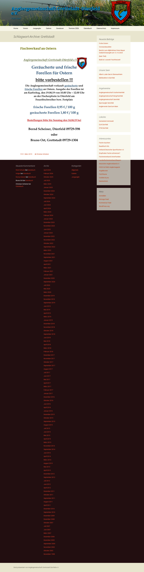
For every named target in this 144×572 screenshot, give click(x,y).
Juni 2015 (47, 432)
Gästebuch (88, 28)
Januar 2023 (48, 233)
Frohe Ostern (103, 43)
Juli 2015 (47, 428)
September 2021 (49, 257)
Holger (18, 173)
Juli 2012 (47, 481)
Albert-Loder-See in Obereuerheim (110, 74)
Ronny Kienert (21, 177)
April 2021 (47, 264)
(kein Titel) (102, 56)
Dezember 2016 (49, 397)
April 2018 (47, 344)
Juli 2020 (47, 285)
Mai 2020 (47, 289)
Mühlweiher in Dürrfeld (107, 78)
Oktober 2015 (48, 418)
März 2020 (47, 292)
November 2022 (49, 240)
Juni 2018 (47, 337)
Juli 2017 (47, 372)
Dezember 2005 (49, 540)
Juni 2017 (47, 376)
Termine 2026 (74, 28)
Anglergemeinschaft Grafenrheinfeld (111, 92)
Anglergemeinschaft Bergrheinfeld (111, 96)
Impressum (115, 28)
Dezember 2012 (49, 474)
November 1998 (49, 554)
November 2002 (49, 547)
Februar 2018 (48, 351)
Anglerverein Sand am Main (108, 106)
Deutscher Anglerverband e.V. (109, 164)
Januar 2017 (48, 393)
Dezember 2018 (49, 324)
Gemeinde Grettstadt (106, 121)
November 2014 (49, 446)
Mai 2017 (47, 379)
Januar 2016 (48, 411)
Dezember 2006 (49, 537)
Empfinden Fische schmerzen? (109, 153)
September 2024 (49, 198)
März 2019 (47, 317)
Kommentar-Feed (105, 203)
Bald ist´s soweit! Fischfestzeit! (109, 60)
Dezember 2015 (49, 414)
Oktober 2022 (48, 243)
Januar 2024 (48, 219)
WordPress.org (104, 206)
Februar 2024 (48, 215)
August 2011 (48, 502)
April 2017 (47, 383)
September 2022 (49, 247)
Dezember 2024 (49, 191)
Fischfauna (103, 174)
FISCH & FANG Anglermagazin (109, 167)
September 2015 (49, 421)
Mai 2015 (47, 435)
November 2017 (49, 358)
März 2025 (47, 184)
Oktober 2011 (48, 495)
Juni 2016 (47, 404)
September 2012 (49, 477)
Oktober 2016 (48, 400)
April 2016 (47, 407)
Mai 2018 (47, 341)
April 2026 (47, 170)
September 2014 (49, 449)
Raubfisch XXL (104, 146)
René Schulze (20, 170)
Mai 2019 (47, 310)
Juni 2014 (47, 453)
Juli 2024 (47, 201)
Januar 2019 (48, 320)
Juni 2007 (47, 530)
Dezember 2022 (49, 236)
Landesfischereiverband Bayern (110, 160)
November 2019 (49, 299)
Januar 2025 (48, 187)
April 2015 (47, 439)
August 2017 (48, 369)
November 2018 (49, 327)
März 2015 (47, 442)
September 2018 (49, 334)
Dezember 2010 (49, 509)
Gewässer (60, 28)
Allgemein (75, 170)
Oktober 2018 (48, 331)
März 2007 (47, 533)
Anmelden (102, 196)
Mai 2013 (47, 467)
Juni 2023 (47, 229)
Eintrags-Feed (104, 199)
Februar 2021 (48, 271)
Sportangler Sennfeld (106, 103)
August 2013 (48, 463)
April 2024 (47, 208)
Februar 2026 (48, 173)
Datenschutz (101, 28)
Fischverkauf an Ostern (38, 48)
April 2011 (47, 505)
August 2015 (48, 425)
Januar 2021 (48, 275)
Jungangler (37, 28)
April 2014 (47, 456)
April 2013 (47, 470)
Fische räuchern (104, 143)
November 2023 (49, 226)
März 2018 (47, 348)
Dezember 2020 (49, 278)
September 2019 (49, 303)
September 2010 (49, 512)
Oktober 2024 (48, 194)
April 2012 (47, 488)
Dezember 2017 (49, 355)
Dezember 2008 (49, 519)
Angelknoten (103, 171)
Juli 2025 (47, 180)
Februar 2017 (48, 390)
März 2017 (47, 386)
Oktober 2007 (48, 523)
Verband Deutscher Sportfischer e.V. (111, 150)
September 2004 (49, 544)
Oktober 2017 (48, 362)
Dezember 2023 (49, 222)
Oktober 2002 (48, 550)
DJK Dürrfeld (103, 124)
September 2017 (49, 365)
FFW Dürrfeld (103, 128)
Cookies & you (104, 178)
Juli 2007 (47, 526)
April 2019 (47, 313)
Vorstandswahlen (105, 47)
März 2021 (47, 268)
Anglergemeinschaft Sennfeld (109, 99)
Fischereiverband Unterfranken (109, 157)
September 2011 (49, 498)
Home (16, 28)
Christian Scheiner (42, 154)
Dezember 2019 (49, 296)
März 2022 (47, 250)
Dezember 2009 (49, 516)
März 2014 (47, 460)
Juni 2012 (47, 484)
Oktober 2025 (48, 177)
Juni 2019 (47, 306)
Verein (25, 28)
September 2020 (49, 282)
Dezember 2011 (49, 491)
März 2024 (47, 212)
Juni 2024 (47, 205)
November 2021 (49, 254)
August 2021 (48, 261)
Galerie (48, 28)
